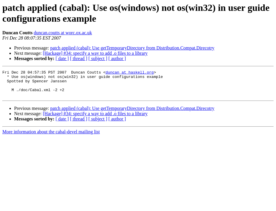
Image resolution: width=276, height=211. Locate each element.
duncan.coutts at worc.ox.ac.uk (63, 32)
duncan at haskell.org (130, 73)
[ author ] (117, 58)
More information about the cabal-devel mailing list (51, 137)
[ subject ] (97, 58)
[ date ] (62, 58)
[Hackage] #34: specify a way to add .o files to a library (95, 53)
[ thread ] (78, 58)
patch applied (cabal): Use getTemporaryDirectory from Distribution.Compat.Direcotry (132, 47)
